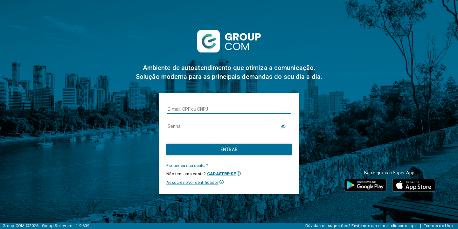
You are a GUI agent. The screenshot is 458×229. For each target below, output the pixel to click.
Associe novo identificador (192, 182)
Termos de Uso (438, 225)
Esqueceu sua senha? (187, 165)
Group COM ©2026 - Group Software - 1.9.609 (46, 225)
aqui (412, 225)
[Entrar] (229, 149)
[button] (239, 173)
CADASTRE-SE (221, 173)
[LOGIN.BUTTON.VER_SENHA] (283, 126)
